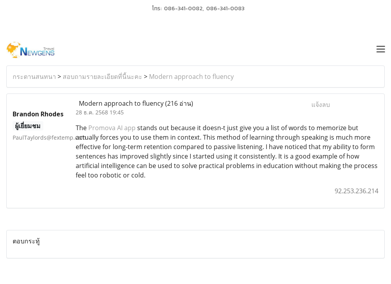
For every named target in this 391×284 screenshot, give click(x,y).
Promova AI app (112, 127)
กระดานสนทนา (34, 76)
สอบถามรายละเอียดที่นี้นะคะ (102, 76)
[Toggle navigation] (380, 50)
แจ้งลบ (320, 104)
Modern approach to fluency (191, 76)
